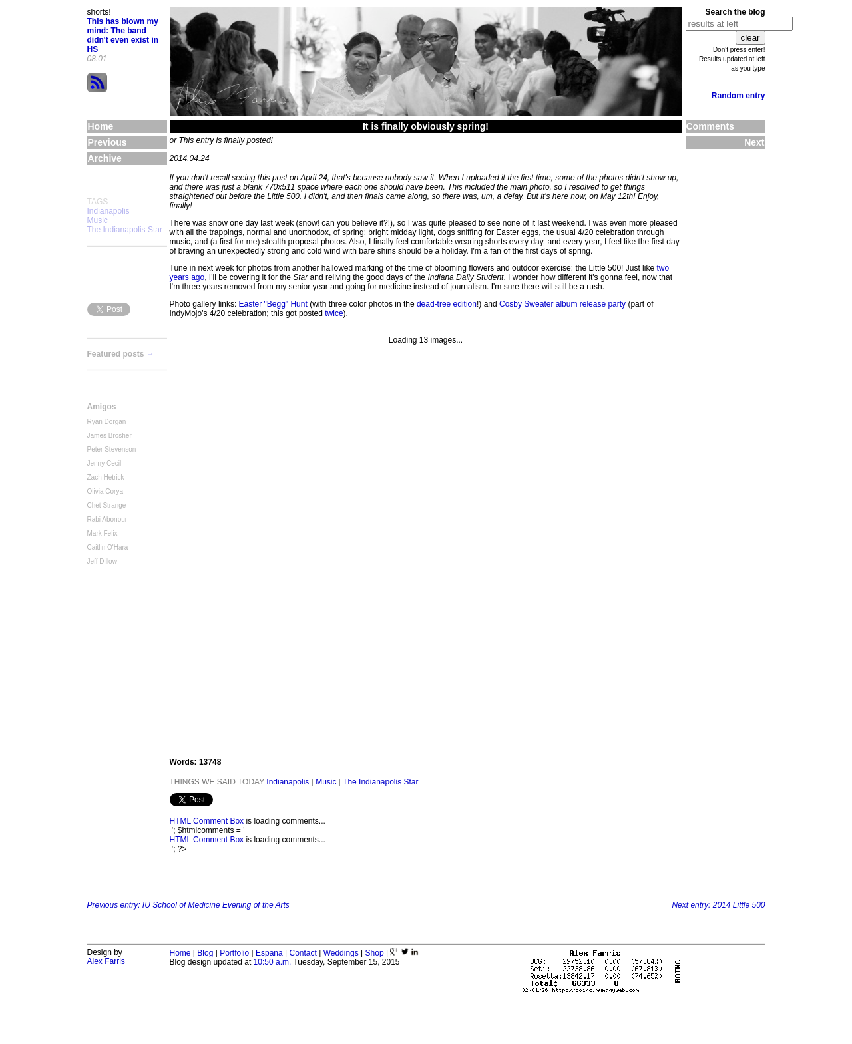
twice (334, 313)
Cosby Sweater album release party (562, 304)
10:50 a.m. (273, 962)
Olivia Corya (105, 491)
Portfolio (234, 952)
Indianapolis (108, 211)
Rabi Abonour (107, 519)
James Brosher (109, 435)
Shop (374, 952)
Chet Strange (106, 505)
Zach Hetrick (105, 477)
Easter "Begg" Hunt (273, 304)
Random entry (738, 95)
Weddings (341, 952)
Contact (302, 952)
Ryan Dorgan (106, 421)
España (269, 952)
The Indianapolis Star (124, 229)
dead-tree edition (447, 304)
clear (750, 38)
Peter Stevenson (111, 449)
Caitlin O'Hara (107, 547)
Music (97, 220)
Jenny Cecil (104, 463)
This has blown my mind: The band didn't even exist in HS (123, 35)
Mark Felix (102, 533)
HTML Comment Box (207, 821)
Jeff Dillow (102, 561)
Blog (205, 952)
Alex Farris (106, 961)
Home (180, 952)
